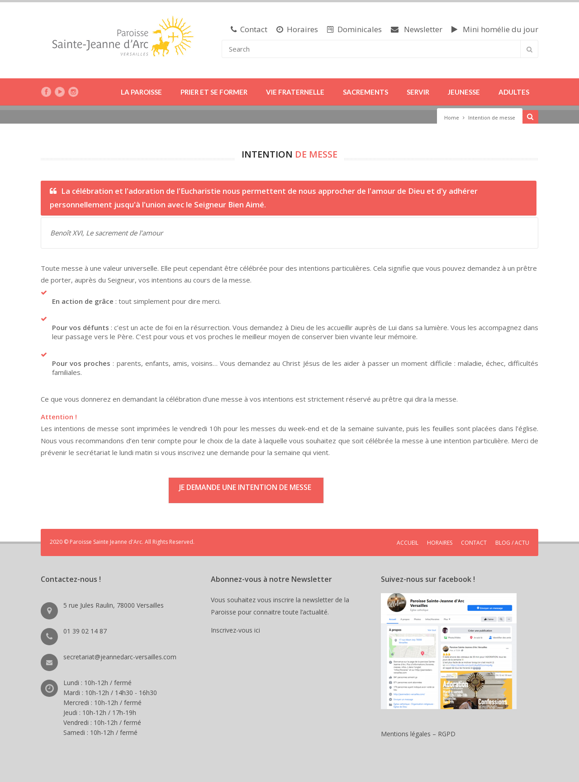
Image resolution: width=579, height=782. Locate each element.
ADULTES (513, 92)
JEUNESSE (464, 92)
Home (451, 117)
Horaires (297, 29)
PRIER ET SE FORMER (213, 92)
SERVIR (418, 92)
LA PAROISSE (141, 92)
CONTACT (474, 543)
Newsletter (416, 29)
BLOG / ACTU (512, 543)
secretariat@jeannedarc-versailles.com (119, 656)
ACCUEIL (407, 543)
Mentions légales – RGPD (418, 733)
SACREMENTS (365, 92)
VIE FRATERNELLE (295, 92)
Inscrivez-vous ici (237, 630)
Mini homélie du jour (494, 29)
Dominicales (354, 29)
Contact (249, 29)
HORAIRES (439, 543)
